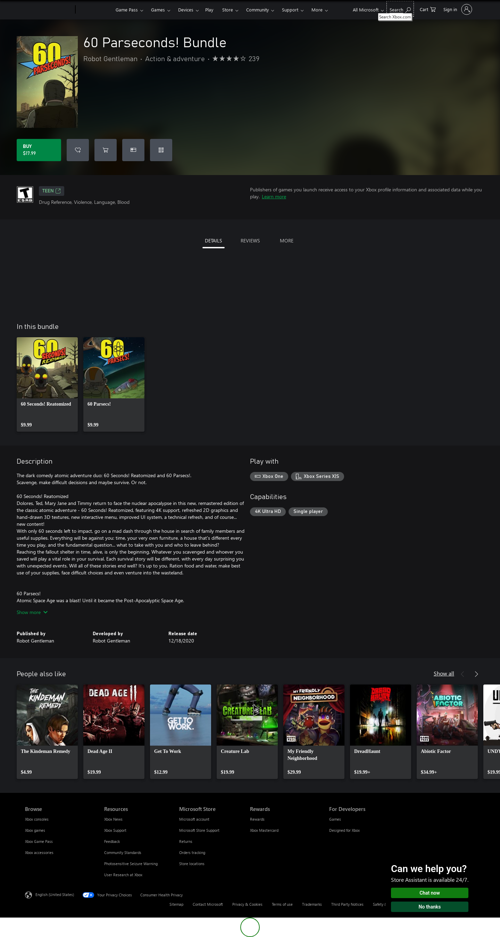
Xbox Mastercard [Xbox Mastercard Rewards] (264, 830)
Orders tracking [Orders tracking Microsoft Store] (192, 852)
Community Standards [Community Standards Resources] (122, 852)
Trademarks (312, 904)
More (317, 10)
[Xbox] (94, 9)
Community (257, 10)
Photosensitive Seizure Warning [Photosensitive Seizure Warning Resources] (131, 863)
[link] (47, 384)
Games (158, 10)
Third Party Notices (347, 904)
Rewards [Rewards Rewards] (257, 819)
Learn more (274, 196)
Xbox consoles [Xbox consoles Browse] (37, 819)
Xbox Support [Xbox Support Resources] (115, 830)
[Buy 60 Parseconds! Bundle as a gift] (133, 150)
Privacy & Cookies (247, 904)
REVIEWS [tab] (250, 240)
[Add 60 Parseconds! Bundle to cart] (105, 150)
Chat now (429, 893)
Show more (32, 612)
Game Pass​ (127, 10)
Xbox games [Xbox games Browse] (35, 830)
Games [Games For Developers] (335, 819)
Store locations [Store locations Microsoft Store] (192, 863)
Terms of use (282, 904)
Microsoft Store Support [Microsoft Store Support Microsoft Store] (199, 830)
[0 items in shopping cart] (428, 9)
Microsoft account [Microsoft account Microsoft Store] (194, 819)
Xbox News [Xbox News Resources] (113, 819)
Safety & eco (383, 904)
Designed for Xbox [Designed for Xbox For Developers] (344, 830)
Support (290, 10)
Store (227, 10)
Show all (444, 673)
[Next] (476, 674)
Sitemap (176, 904)
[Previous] (462, 674)
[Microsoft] (49, 9)
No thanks (430, 907)
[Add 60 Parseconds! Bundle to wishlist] (78, 150)
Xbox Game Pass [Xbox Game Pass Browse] (39, 841)
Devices (185, 10)
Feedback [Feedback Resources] (112, 841)
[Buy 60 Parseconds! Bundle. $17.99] (39, 150)
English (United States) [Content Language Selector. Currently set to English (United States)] (54, 894)
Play (209, 10)
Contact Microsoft (208, 904)
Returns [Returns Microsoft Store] (185, 841)
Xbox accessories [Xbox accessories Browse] (39, 852)
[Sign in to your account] (457, 9)
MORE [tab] (286, 240)
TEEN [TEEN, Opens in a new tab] (51, 191)
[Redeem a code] (161, 150)
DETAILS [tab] (213, 240)
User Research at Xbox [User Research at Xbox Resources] (123, 874)
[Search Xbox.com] (400, 9)
